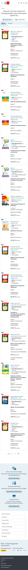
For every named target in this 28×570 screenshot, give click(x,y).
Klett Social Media (6, 533)
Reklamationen (5, 523)
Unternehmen (5, 530)
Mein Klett (4, 517)
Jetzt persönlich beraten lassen (14, 491)
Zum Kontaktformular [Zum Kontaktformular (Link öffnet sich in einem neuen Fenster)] (14, 506)
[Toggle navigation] (2, 3)
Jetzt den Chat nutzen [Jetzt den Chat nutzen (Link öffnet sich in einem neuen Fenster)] (14, 478)
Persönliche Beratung (7, 526)
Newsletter (4, 536)
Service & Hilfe (5, 520)
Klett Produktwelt (6, 514)
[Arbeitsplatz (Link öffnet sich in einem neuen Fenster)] (26, 3)
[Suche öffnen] (18, 3)
